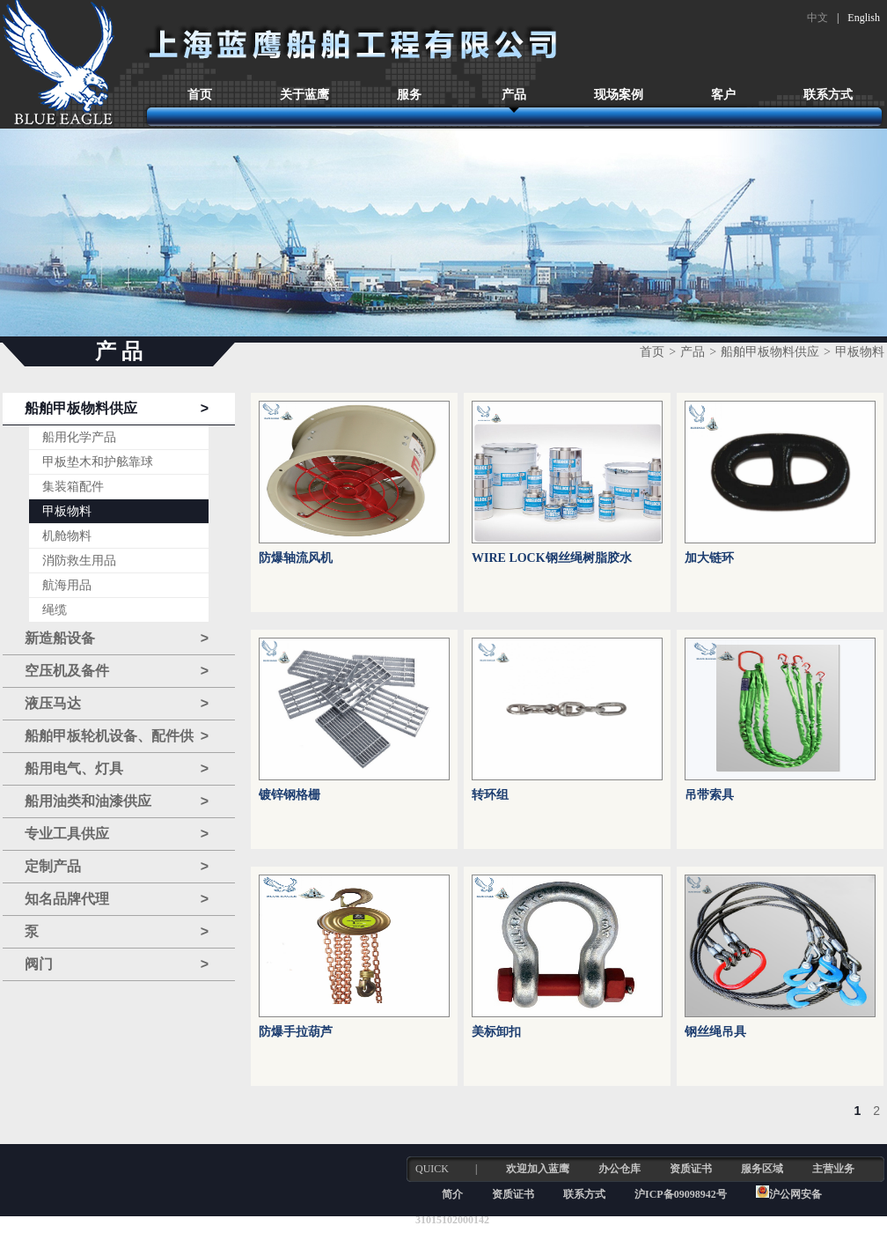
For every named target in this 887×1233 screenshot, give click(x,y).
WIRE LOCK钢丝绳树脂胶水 (552, 558)
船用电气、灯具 (117, 769)
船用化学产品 (79, 437)
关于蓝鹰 (304, 94)
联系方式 (828, 94)
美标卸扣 (496, 1031)
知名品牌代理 (117, 899)
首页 (199, 94)
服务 (409, 94)
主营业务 (833, 1169)
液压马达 (117, 704)
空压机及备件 (117, 671)
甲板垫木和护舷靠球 (97, 462)
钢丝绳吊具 (715, 1031)
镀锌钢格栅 (289, 794)
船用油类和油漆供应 (117, 801)
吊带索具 (709, 794)
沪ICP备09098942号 (681, 1194)
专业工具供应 (117, 834)
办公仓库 (619, 1169)
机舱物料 (67, 536)
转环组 (490, 794)
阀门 (117, 964)
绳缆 (54, 609)
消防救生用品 (79, 560)
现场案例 (618, 94)
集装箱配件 (73, 486)
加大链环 (709, 558)
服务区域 (762, 1169)
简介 (452, 1194)
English (863, 17)
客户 (723, 94)
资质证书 (691, 1169)
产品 (514, 94)
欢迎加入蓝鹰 (537, 1169)
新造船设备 (117, 638)
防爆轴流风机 (296, 558)
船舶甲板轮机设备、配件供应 (117, 736)
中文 (817, 17)
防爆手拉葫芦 (296, 1031)
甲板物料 (67, 511)
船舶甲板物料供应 (117, 409)
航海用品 (67, 585)
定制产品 (117, 866)
